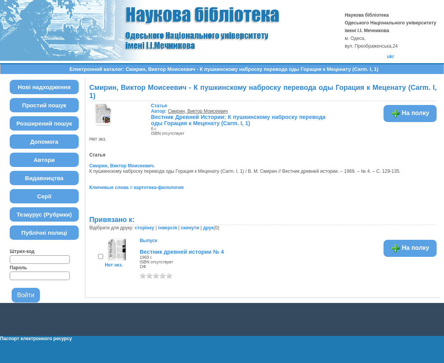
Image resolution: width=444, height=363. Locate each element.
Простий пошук (44, 105)
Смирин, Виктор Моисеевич (198, 111)
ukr (390, 56)
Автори (44, 160)
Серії (44, 196)
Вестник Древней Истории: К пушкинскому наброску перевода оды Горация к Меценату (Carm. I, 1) (238, 120)
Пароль (18, 267)
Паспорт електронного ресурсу (36, 338)
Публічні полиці (44, 232)
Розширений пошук (44, 123)
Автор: (159, 108)
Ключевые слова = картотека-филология (136, 187)
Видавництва (44, 178)
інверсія (167, 228)
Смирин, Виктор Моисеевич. (122, 166)
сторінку (144, 228)
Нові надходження (44, 87)
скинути (190, 228)
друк (208, 228)
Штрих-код (22, 251)
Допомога (44, 141)
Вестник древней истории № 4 (182, 252)
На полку (410, 113)
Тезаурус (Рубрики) (44, 214)
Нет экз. (114, 265)
